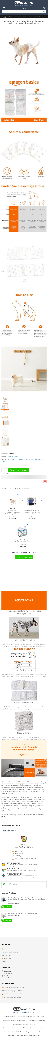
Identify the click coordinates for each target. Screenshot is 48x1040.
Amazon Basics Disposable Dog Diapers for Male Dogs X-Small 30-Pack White (13, 512)
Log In (24, 8)
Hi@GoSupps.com (9, 978)
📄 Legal (3, 961)
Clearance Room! (9, 831)
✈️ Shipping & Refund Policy (9, 952)
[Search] (24, 11)
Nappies (3, 17)
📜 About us (5, 949)
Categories (9, 16)
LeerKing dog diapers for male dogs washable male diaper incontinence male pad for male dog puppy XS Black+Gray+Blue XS (32, 512)
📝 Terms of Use (6, 958)
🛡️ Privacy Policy (6, 955)
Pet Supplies (18, 16)
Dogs (24, 16)
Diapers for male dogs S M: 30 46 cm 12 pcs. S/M (22, 541)
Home (2, 16)
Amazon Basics (13, 457)
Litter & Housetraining (34, 16)
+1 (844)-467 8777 (12, 885)
